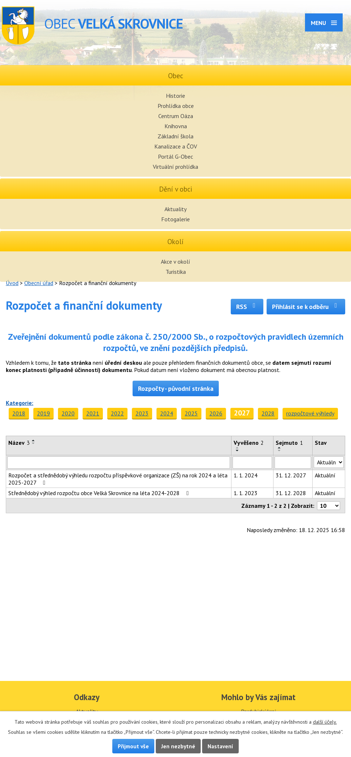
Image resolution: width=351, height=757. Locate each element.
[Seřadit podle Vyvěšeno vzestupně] (238, 447)
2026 (215, 413)
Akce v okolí (175, 261)
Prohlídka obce (176, 105)
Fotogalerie (175, 219)
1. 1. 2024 (246, 475)
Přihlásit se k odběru (306, 306)
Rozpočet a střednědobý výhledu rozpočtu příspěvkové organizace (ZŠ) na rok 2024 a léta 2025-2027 (117, 479)
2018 (18, 413)
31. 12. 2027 (291, 475)
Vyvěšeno (249, 442)
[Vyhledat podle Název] (118, 462)
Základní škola (175, 136)
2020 (68, 413)
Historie (175, 95)
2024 (166, 413)
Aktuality (175, 209)
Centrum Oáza (175, 116)
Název (19, 442)
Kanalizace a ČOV (175, 146)
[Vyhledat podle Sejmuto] (293, 462)
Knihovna (175, 126)
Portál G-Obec (175, 156)
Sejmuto (289, 442)
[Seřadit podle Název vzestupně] (34, 440)
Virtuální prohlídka (175, 166)
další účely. (325, 722)
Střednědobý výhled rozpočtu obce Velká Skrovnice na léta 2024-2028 (99, 493)
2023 (142, 413)
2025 (191, 413)
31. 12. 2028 (291, 493)
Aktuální (325, 475)
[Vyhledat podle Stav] (329, 462)
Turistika (176, 271)
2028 (268, 413)
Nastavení (220, 746)
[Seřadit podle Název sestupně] (34, 443)
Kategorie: (19, 402)
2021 (92, 413)
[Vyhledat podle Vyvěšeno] (252, 462)
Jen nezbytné (178, 746)
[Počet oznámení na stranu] (328, 505)
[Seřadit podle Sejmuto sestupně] (280, 450)
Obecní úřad (38, 283)
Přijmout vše (133, 746)
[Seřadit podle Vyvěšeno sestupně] (238, 450)
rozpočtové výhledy (310, 413)
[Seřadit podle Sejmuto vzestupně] (280, 447)
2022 (117, 413)
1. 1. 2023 (246, 493)
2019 (43, 413)
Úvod (12, 283)
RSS (247, 306)
